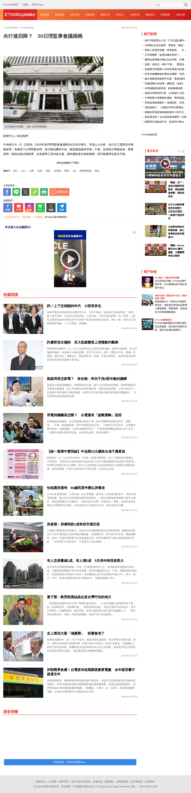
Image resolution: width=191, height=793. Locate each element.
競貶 (48, 170)
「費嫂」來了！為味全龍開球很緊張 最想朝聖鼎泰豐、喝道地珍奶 (176, 189)
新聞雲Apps (38, 1)
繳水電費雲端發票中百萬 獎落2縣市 (165, 78)
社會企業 (180, 14)
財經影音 (135, 14)
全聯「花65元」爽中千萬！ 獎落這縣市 (167, 64)
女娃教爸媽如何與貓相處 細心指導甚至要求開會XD (176, 231)
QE (74, 170)
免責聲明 (150, 781)
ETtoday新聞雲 (11, 1)
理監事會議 (85, 170)
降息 (97, 170)
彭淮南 (57, 170)
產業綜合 (150, 14)
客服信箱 (97, 781)
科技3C (120, 14)
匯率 (67, 170)
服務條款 (109, 781)
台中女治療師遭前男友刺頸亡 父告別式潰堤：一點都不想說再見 (176, 211)
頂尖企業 (74, 14)
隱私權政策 (123, 781)
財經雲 (20, 14)
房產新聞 (165, 14)
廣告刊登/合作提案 (80, 781)
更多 (181, 151)
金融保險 (89, 14)
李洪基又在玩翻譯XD (18, 227)
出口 (23, 170)
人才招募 (52, 781)
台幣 (31, 170)
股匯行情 (105, 14)
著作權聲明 (137, 781)
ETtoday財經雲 (149, 134)
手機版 (25, 1)
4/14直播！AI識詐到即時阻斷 (167, 278)
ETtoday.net (103, 786)
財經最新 (59, 14)
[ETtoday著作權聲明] (55, 217)
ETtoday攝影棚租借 (163, 320)
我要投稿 (40, 781)
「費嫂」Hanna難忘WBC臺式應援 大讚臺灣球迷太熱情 (176, 250)
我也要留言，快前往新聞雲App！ (70, 762)
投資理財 (44, 14)
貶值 (40, 170)
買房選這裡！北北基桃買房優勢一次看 (166, 117)
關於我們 (64, 781)
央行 (15, 170)
